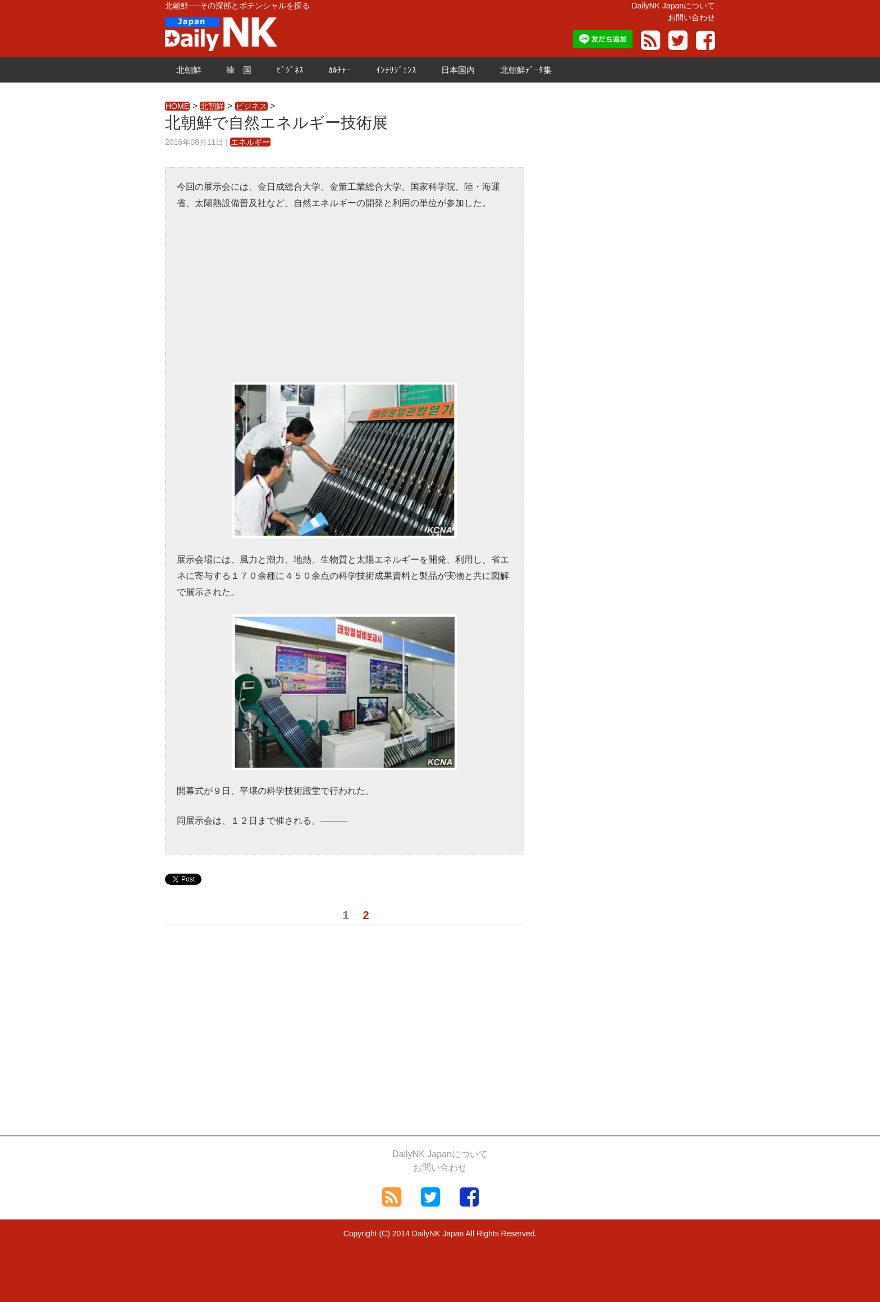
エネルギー (250, 142)
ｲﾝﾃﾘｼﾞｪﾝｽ (396, 70)
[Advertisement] (344, 303)
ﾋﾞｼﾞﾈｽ (290, 70)
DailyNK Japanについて (673, 5)
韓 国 (238, 70)
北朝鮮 (188, 70)
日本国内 (458, 70)
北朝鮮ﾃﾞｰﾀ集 (526, 70)
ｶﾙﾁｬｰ (339, 70)
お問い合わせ (691, 17)
